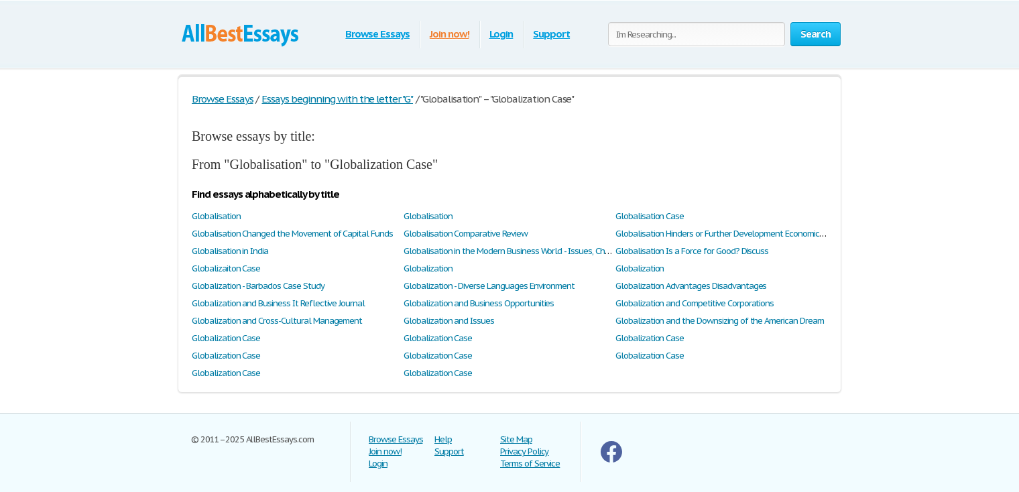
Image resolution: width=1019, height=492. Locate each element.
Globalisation (216, 216)
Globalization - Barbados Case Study (258, 286)
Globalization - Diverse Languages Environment (489, 286)
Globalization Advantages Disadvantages (690, 286)
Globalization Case (226, 338)
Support (551, 33)
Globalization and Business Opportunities (479, 303)
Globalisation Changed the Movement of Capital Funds (292, 233)
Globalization (428, 268)
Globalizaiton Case (226, 268)
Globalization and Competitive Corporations (694, 303)
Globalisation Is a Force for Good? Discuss (691, 251)
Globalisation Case (649, 216)
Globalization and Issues (449, 320)
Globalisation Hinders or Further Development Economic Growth (732, 233)
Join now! (449, 33)
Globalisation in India (230, 251)
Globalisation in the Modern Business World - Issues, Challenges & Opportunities (551, 251)
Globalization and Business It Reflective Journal (278, 303)
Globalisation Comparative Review (466, 233)
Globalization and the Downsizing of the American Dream (719, 320)
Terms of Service (530, 463)
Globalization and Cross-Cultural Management (277, 320)
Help (443, 439)
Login (501, 33)
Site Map (516, 439)
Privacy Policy (524, 451)
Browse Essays (377, 33)
